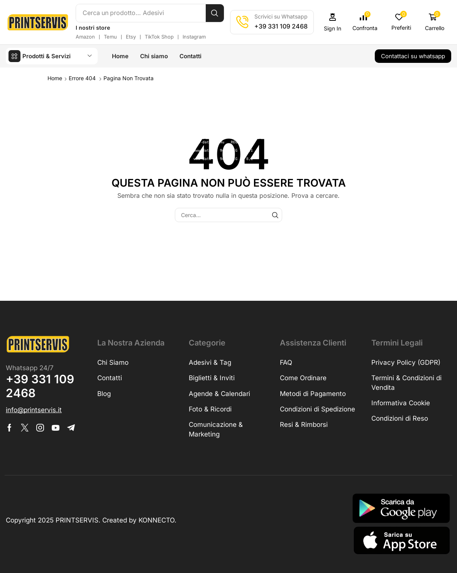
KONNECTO (156, 520)
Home (54, 77)
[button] (334, 22)
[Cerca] (216, 13)
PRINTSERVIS (77, 520)
